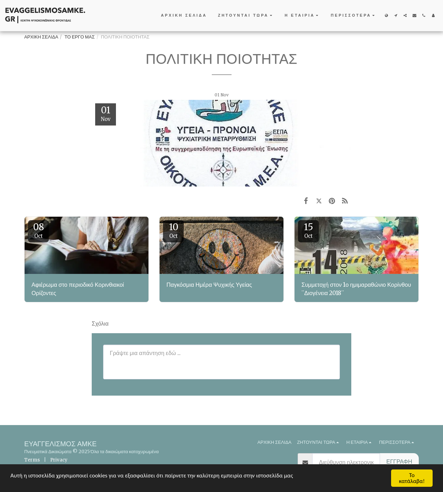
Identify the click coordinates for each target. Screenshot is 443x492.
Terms (32, 460)
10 (173, 230)
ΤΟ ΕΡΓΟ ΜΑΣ (79, 37)
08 (38, 230)
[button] (246, 15)
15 (308, 230)
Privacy (58, 460)
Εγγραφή (399, 461)
